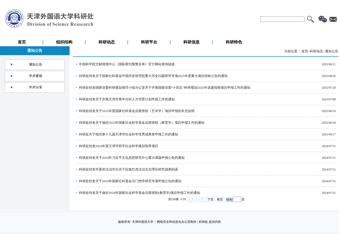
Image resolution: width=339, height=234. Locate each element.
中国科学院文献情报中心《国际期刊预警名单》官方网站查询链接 (127, 64)
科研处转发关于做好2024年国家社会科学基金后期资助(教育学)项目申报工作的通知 (139, 193)
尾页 (220, 199)
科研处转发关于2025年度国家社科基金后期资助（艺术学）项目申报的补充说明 (137, 111)
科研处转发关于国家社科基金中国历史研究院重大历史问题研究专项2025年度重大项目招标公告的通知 (153, 76)
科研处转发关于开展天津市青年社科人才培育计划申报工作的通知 (127, 99)
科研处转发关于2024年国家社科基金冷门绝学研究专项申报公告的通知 (130, 181)
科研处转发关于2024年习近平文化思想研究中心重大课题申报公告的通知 (132, 158)
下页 (210, 199)
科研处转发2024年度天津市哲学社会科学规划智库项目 (118, 146)
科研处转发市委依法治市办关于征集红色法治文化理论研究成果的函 (128, 169)
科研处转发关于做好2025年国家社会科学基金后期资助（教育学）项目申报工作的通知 (142, 122)
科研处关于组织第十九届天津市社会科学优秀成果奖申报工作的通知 (128, 134)
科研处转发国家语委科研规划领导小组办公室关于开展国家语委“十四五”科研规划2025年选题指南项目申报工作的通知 (165, 87)
